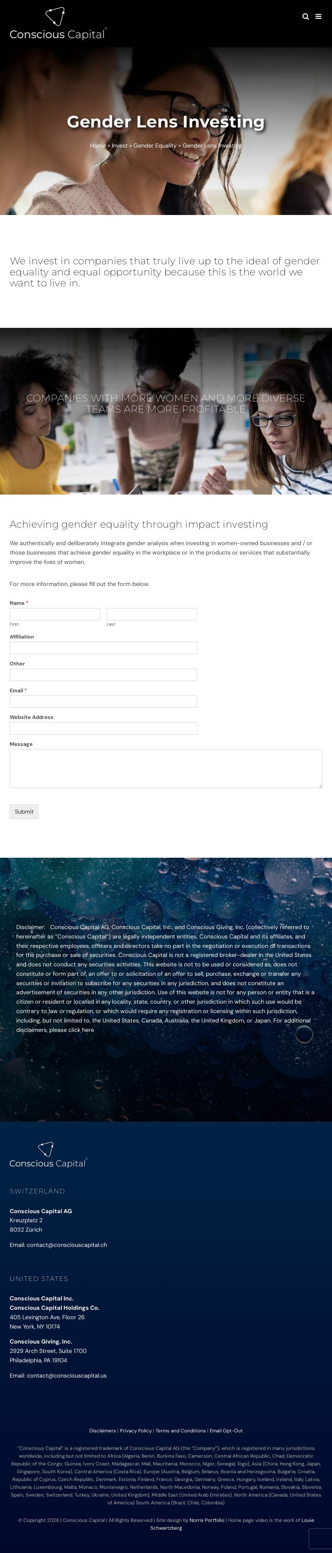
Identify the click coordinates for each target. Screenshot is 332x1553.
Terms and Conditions (181, 1431)
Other (17, 664)
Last (111, 624)
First (14, 624)
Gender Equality (155, 145)
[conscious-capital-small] (49, 1145)
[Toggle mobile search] (305, 16)
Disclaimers (102, 1431)
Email (18, 690)
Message (21, 744)
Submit (24, 812)
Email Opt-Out (226, 1431)
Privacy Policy (136, 1431)
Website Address (31, 717)
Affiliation (22, 637)
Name (19, 603)
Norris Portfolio (207, 1520)
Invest (120, 145)
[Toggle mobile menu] (318, 16)
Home (98, 145)
